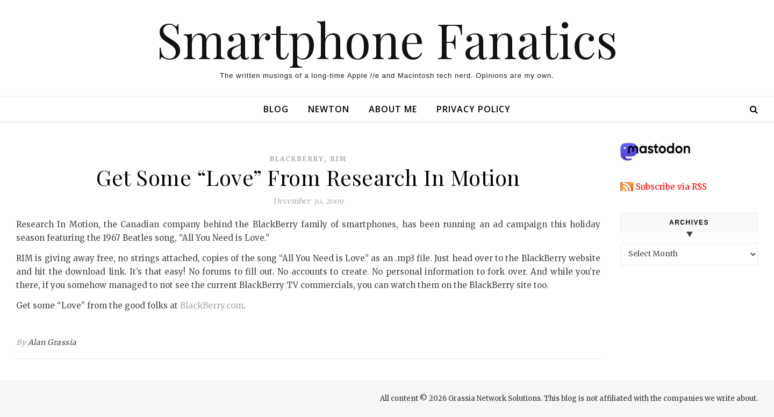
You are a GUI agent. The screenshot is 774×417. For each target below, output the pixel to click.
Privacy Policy (473, 109)
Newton (328, 109)
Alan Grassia (52, 342)
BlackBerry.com (211, 305)
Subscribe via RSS (671, 187)
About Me (393, 109)
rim (339, 159)
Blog (276, 109)
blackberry (297, 159)
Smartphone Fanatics (387, 39)
